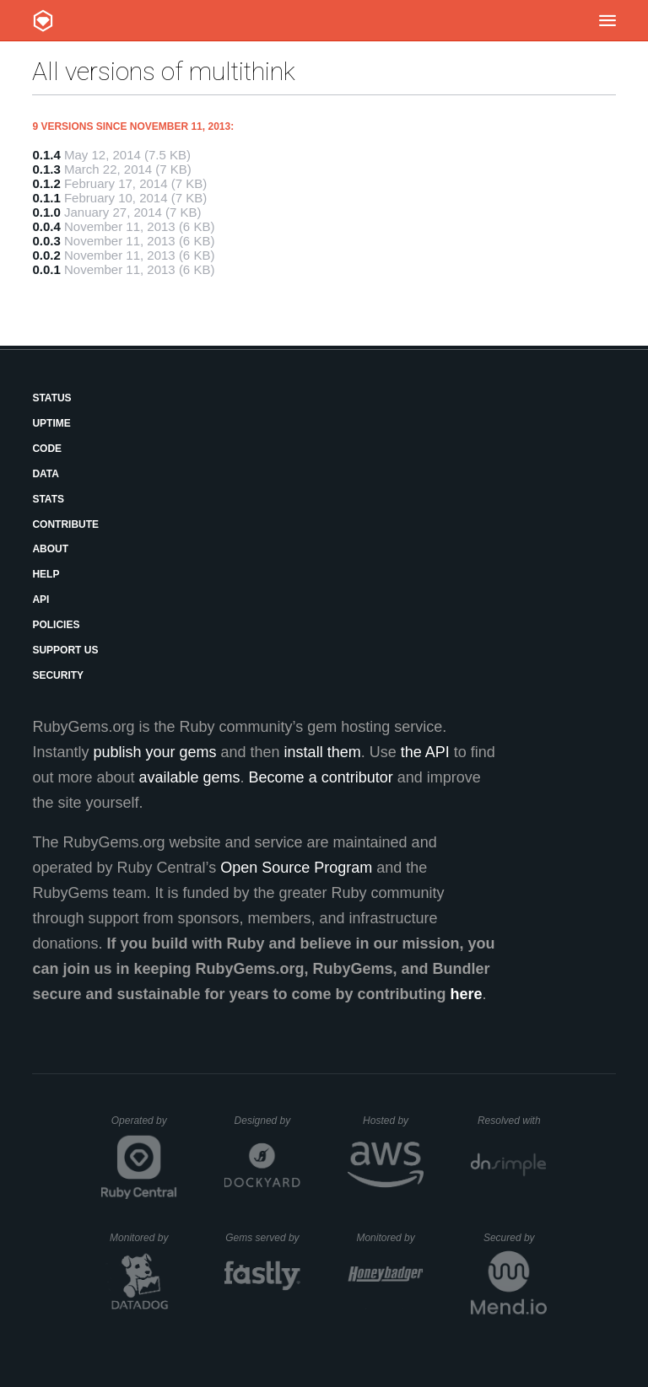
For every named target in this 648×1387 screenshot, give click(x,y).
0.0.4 (46, 226)
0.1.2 (46, 183)
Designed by (267, 1120)
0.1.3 (46, 169)
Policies (55, 625)
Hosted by (393, 1120)
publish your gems (154, 752)
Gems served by (262, 1238)
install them (322, 752)
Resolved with (512, 1120)
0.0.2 (46, 255)
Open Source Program (296, 867)
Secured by (515, 1238)
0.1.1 (46, 198)
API (40, 599)
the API (425, 752)
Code (47, 448)
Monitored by (143, 1238)
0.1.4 (46, 155)
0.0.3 (46, 241)
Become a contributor (321, 777)
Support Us (65, 650)
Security (58, 675)
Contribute (65, 524)
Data (45, 474)
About (50, 549)
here (467, 994)
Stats (48, 499)
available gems (189, 777)
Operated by (144, 1126)
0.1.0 (46, 212)
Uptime (51, 423)
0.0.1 (46, 269)
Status (51, 398)
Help (45, 574)
